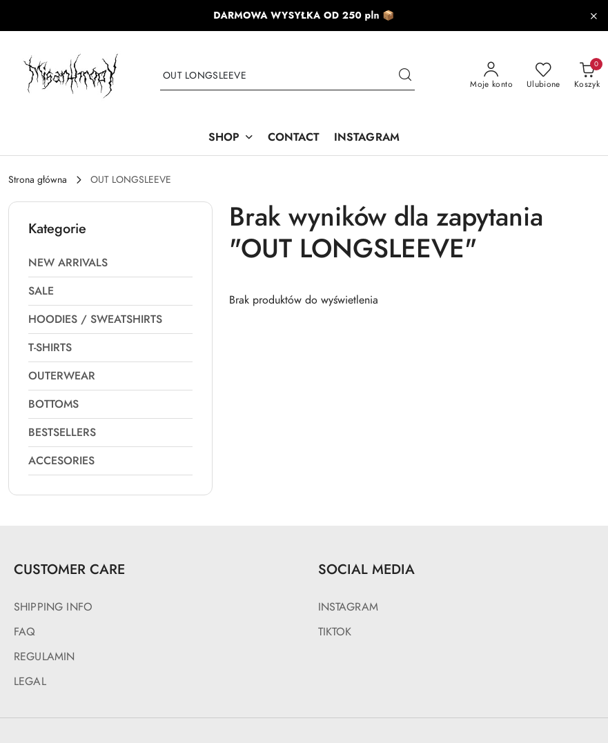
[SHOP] (231, 138)
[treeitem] (110, 263)
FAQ (24, 632)
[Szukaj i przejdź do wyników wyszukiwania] (405, 76)
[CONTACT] (294, 138)
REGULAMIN (44, 656)
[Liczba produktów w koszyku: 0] (587, 76)
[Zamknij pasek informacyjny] (593, 16)
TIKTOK (335, 632)
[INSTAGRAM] (367, 138)
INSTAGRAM (348, 607)
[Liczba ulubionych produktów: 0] (543, 76)
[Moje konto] (491, 76)
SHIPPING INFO (53, 607)
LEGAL (30, 681)
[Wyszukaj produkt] (287, 76)
